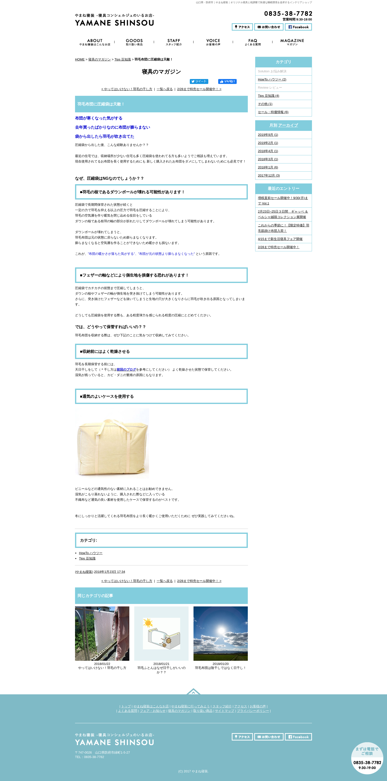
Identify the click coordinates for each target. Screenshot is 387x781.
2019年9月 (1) (268, 135)
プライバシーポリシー (253, 711)
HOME (80, 59)
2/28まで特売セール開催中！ (278, 247)
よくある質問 (127, 711)
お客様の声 (258, 706)
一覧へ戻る (165, 89)
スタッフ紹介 (222, 706)
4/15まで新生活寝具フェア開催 (280, 239)
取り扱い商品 (203, 711)
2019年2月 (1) (268, 143)
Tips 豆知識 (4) (268, 96)
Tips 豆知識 (123, 59)
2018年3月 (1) (268, 159)
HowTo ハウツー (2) (272, 79)
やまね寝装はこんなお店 (151, 706)
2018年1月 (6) (268, 167)
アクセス (240, 706)
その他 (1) (265, 104)
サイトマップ (224, 711)
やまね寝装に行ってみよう (190, 706)
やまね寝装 (84, 572)
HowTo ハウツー (90, 553)
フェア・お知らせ (153, 711)
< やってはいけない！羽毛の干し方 (126, 89)
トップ (126, 706)
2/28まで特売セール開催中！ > (199, 89)
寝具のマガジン (99, 59)
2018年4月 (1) (268, 151)
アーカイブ (288, 125)
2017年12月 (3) (269, 175)
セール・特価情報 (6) (273, 112)
